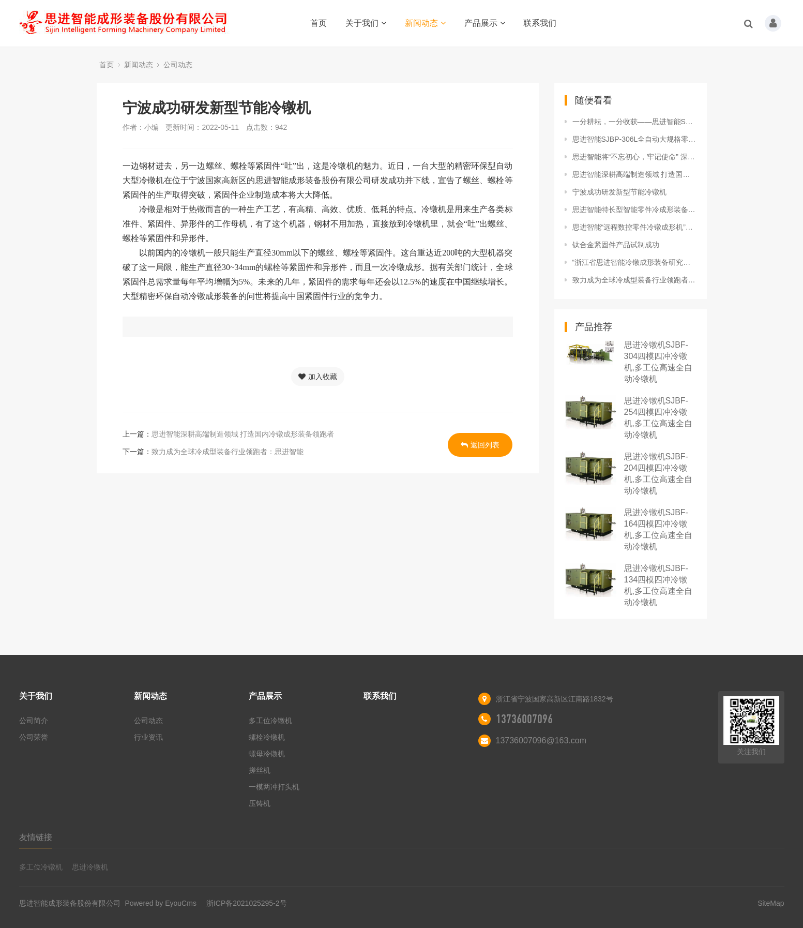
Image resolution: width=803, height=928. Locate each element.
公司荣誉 (33, 737)
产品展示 (484, 23)
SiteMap (770, 903)
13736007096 (524, 719)
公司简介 (33, 720)
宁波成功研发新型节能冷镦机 (619, 192)
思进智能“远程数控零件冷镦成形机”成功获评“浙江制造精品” (634, 227)
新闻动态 (425, 23)
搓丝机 (259, 770)
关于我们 (365, 23)
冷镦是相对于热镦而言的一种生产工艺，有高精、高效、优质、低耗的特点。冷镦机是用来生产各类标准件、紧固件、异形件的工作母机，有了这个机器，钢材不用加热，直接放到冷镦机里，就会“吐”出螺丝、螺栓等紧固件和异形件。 (318, 224)
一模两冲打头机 (274, 787)
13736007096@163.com (541, 740)
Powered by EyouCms (159, 903)
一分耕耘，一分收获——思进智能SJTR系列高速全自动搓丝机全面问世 (634, 121)
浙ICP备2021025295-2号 (246, 903)
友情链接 (35, 837)
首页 (318, 23)
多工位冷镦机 (270, 720)
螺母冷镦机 (267, 754)
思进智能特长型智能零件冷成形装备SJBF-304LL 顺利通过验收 (634, 209)
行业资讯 (148, 737)
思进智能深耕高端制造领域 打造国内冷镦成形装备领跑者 (243, 434)
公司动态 (177, 65)
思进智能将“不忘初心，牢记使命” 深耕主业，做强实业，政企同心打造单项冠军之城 (634, 157)
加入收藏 (317, 376)
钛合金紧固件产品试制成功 (615, 245)
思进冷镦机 (90, 867)
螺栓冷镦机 (267, 737)
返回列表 (480, 445)
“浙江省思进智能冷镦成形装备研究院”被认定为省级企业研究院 (634, 262)
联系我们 (539, 23)
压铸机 (259, 803)
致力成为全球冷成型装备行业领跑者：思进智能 (227, 451)
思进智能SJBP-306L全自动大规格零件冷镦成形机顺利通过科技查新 (634, 139)
